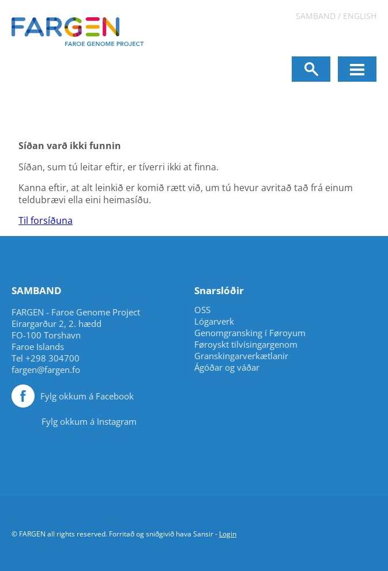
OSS (202, 309)
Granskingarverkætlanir (241, 356)
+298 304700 (52, 358)
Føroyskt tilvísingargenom (245, 344)
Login (227, 534)
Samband (316, 15)
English (359, 15)
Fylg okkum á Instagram (89, 421)
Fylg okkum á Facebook (87, 396)
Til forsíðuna (45, 220)
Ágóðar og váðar (226, 367)
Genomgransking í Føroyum (250, 333)
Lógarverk (214, 321)
